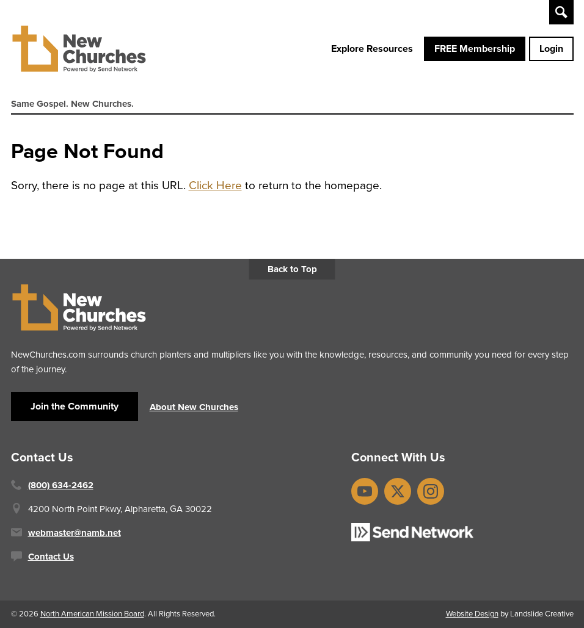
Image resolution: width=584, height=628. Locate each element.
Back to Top (292, 269)
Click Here (215, 185)
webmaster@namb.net (74, 533)
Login (551, 49)
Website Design (472, 613)
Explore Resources (372, 49)
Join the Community (75, 406)
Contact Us (51, 556)
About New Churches (194, 407)
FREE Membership (474, 49)
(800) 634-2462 (60, 485)
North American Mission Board (92, 613)
